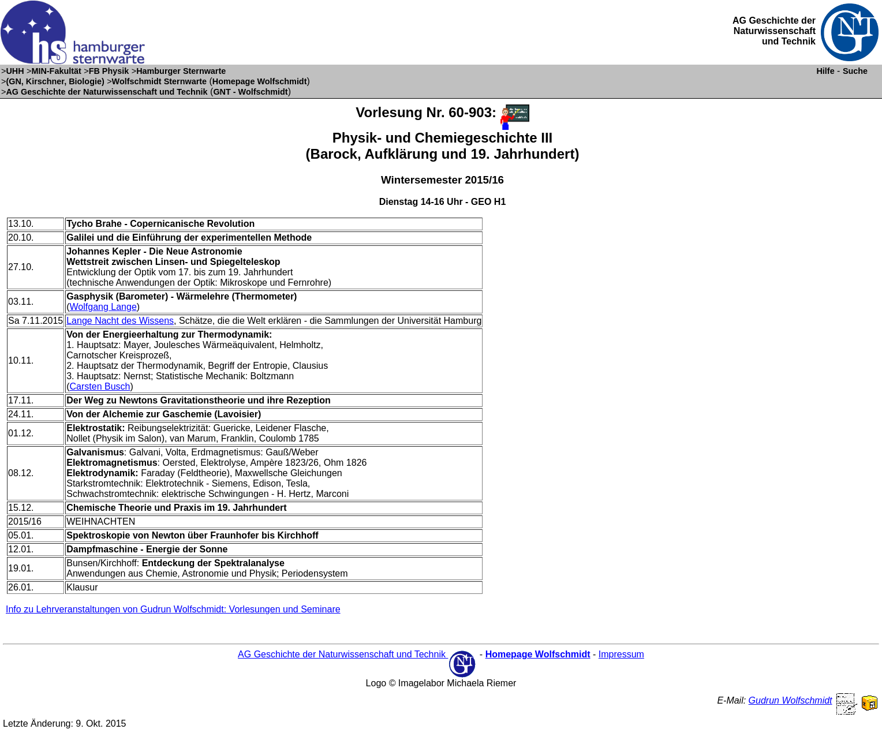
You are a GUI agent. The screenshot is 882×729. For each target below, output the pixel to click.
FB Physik (109, 71)
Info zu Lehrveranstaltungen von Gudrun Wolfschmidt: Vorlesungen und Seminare (173, 609)
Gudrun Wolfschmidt (790, 700)
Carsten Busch (100, 386)
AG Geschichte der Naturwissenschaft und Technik (106, 91)
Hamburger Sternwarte (181, 71)
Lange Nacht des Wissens (120, 321)
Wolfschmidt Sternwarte (159, 81)
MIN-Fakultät (56, 71)
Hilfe (825, 71)
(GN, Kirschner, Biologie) (55, 81)
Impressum (621, 654)
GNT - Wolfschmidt (250, 91)
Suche (855, 71)
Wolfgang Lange (103, 307)
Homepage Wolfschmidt (259, 81)
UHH (15, 71)
